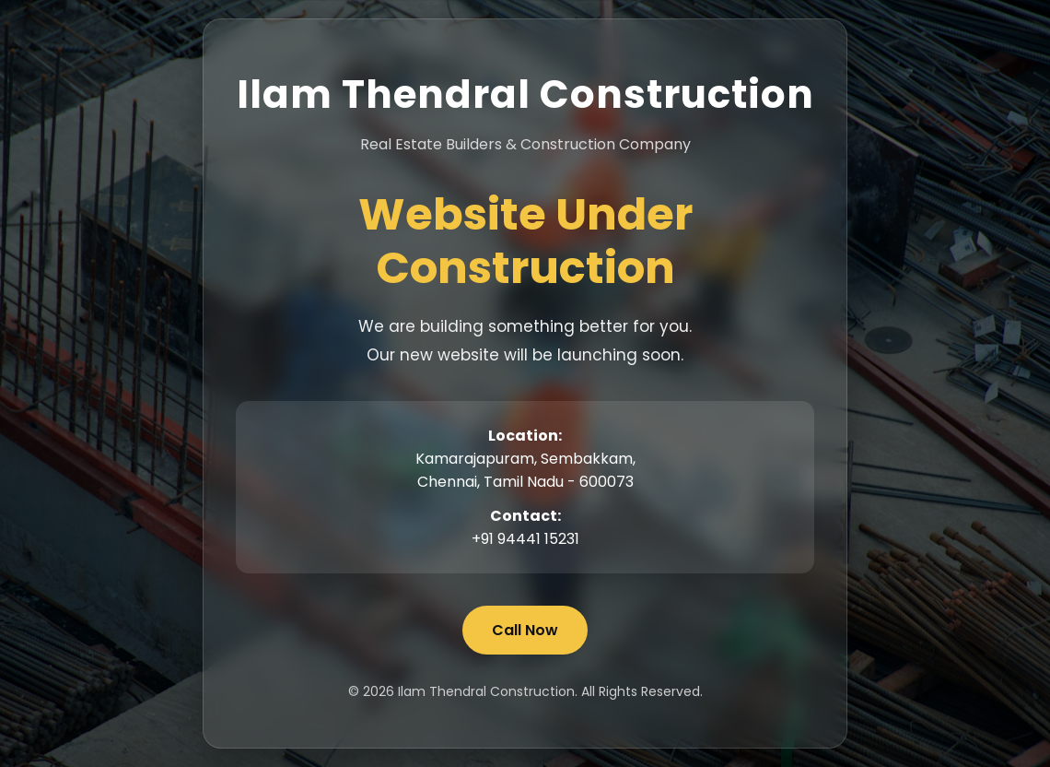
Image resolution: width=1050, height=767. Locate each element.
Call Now (525, 630)
